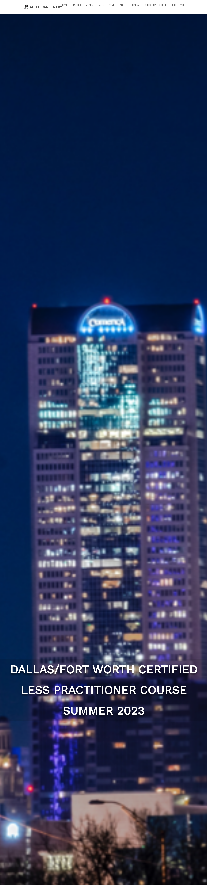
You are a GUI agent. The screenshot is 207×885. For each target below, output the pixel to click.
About (124, 4)
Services (76, 4)
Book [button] (174, 4)
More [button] (183, 4)
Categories (160, 4)
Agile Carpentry (40, 6)
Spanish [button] (112, 4)
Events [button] (89, 4)
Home (64, 4)
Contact (136, 4)
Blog (147, 4)
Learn (100, 4)
